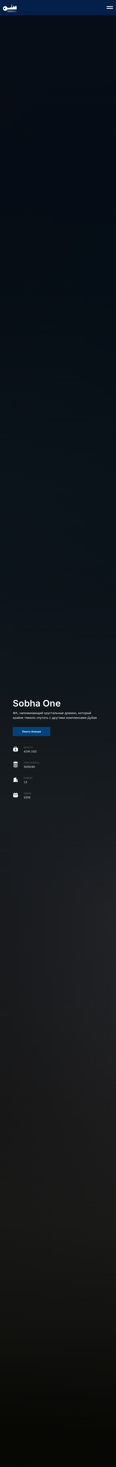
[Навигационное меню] (110, 7)
